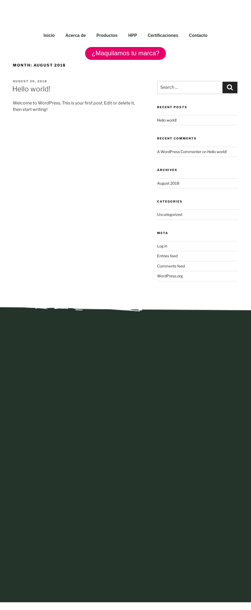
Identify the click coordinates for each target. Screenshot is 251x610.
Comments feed (171, 266)
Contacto (198, 35)
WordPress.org (170, 276)
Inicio (49, 35)
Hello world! (31, 89)
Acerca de (75, 35)
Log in (162, 246)
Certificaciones (163, 35)
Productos (107, 35)
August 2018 (168, 183)
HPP (132, 35)
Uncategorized (169, 214)
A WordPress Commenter (179, 151)
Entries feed (167, 256)
